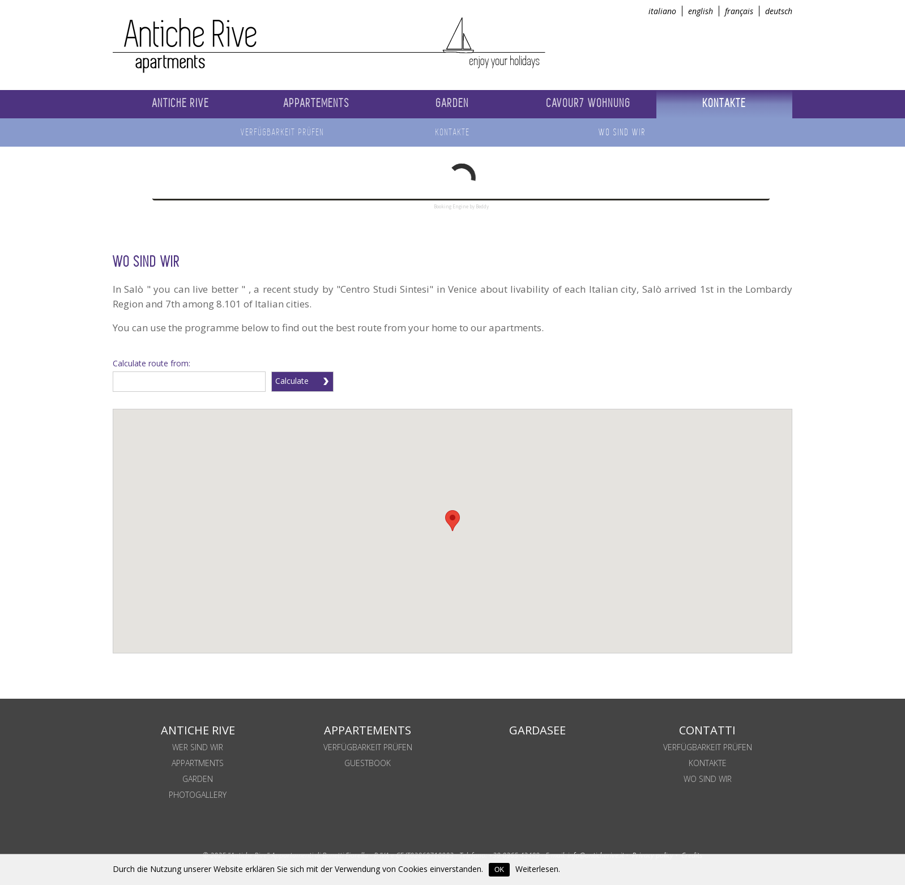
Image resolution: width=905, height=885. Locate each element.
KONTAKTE (708, 763)
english (700, 11)
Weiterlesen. (537, 868)
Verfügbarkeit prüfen (367, 747)
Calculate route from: (151, 363)
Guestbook (367, 763)
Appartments (198, 763)
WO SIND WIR (708, 778)
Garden (197, 778)
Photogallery (198, 794)
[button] (452, 520)
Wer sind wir (197, 747)
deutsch (778, 11)
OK (499, 870)
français (739, 11)
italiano (662, 11)
